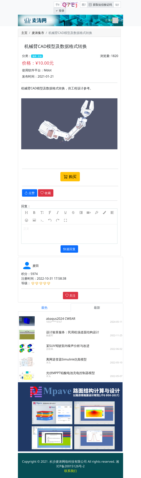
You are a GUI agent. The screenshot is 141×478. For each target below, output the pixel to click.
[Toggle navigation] (115, 20)
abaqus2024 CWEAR (63, 318)
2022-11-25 (119, 335)
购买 (70, 176)
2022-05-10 (119, 362)
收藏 (46, 193)
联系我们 (70, 471)
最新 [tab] (100, 307)
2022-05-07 (119, 376)
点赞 (30, 193)
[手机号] (57, 5)
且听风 (52, 349)
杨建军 (52, 335)
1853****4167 (57, 321)
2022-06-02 (119, 349)
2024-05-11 (119, 321)
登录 (59, 11)
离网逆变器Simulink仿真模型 (69, 359)
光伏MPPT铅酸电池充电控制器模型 (73, 373)
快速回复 (69, 249)
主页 (24, 33)
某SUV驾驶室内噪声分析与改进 (70, 346)
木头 (51, 362)
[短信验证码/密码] (117, 5)
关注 (70, 295)
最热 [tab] (47, 307)
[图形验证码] (83, 5)
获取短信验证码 (100, 5)
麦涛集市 (38, 33)
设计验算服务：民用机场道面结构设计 (75, 332)
